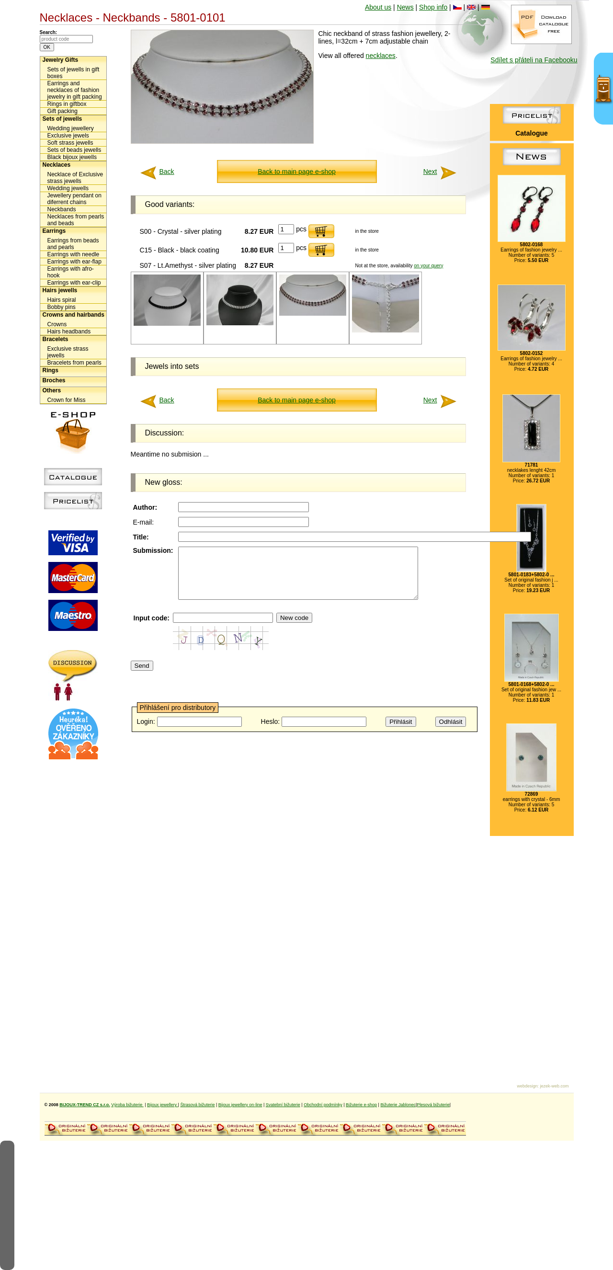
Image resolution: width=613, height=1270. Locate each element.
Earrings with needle (73, 254)
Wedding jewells (68, 188)
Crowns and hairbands (73, 314)
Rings (50, 370)
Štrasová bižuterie (197, 1104)
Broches (54, 380)
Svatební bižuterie (283, 1104)
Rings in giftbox (67, 104)
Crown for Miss (66, 400)
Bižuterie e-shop (361, 1104)
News (405, 7)
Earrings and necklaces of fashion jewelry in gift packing (74, 90)
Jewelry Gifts (61, 60)
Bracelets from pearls (74, 362)
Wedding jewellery (70, 128)
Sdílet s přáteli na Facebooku (533, 60)
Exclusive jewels (68, 135)
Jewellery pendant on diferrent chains (74, 199)
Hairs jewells (60, 290)
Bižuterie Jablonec (398, 1104)
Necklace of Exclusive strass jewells (75, 177)
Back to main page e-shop (297, 171)
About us (378, 7)
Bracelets (55, 339)
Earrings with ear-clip (74, 282)
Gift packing (62, 111)
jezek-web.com (554, 1086)
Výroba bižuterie (127, 1104)
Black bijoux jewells (72, 157)
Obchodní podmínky (323, 1104)
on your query (428, 265)
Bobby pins (61, 307)
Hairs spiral (61, 300)
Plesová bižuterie (433, 1104)
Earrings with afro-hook (70, 272)
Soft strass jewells (70, 142)
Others (52, 390)
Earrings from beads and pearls (73, 244)
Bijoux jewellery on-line (240, 1104)
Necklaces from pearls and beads (75, 220)
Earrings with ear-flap (74, 261)
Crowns (57, 324)
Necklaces (57, 164)
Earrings (54, 231)
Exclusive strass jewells (68, 352)
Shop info (433, 7)
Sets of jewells (62, 118)
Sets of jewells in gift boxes (73, 73)
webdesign (527, 1086)
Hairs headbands (69, 331)
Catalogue (531, 133)
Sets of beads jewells (74, 150)
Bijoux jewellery (162, 1104)
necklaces (381, 55)
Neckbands (61, 209)
